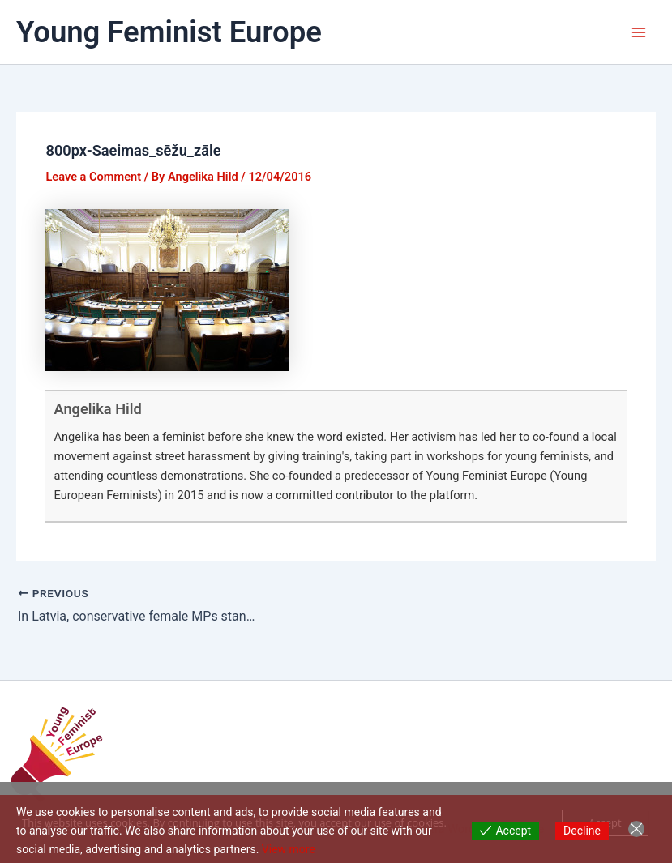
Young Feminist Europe (169, 32)
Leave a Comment (93, 176)
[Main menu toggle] (639, 32)
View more (288, 849)
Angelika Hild (97, 408)
